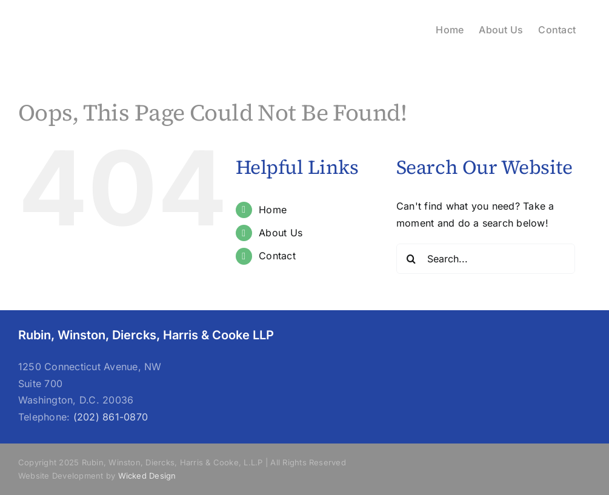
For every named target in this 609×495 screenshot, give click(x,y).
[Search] (411, 259)
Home (273, 210)
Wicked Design (147, 475)
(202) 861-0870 (110, 417)
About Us (280, 233)
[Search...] (485, 259)
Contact (277, 256)
